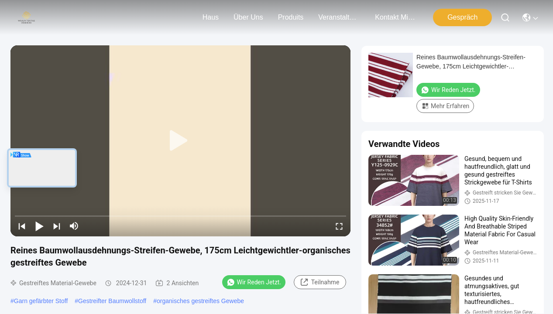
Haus (211, 17)
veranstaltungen (339, 17)
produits (291, 17)
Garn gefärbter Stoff (41, 300)
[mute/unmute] (74, 225)
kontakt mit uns (396, 17)
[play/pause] (39, 225)
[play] (181, 141)
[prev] (22, 225)
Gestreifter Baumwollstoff (112, 300)
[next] (56, 225)
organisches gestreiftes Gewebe (200, 300)
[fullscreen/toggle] (339, 225)
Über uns (248, 17)
